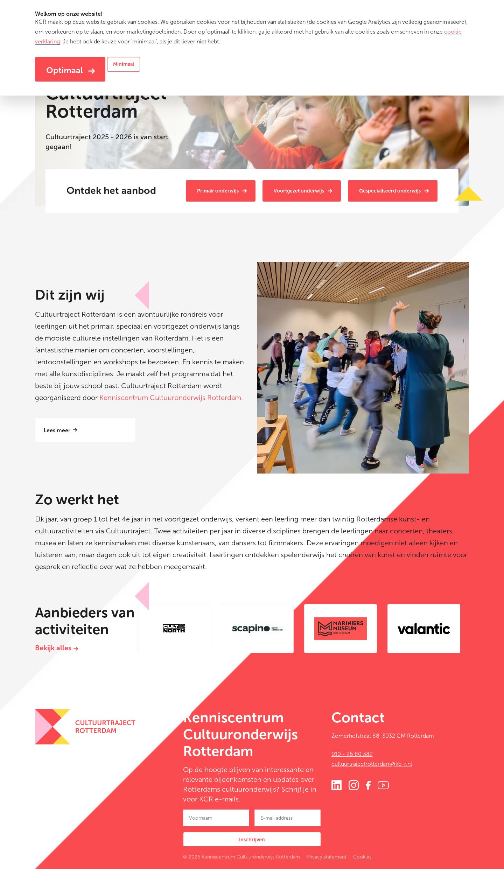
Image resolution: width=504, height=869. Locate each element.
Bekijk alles (53, 648)
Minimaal (123, 64)
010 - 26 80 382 (352, 754)
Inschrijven (252, 840)
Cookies (362, 857)
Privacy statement (326, 857)
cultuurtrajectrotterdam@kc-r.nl (371, 764)
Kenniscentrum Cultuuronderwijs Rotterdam (170, 397)
